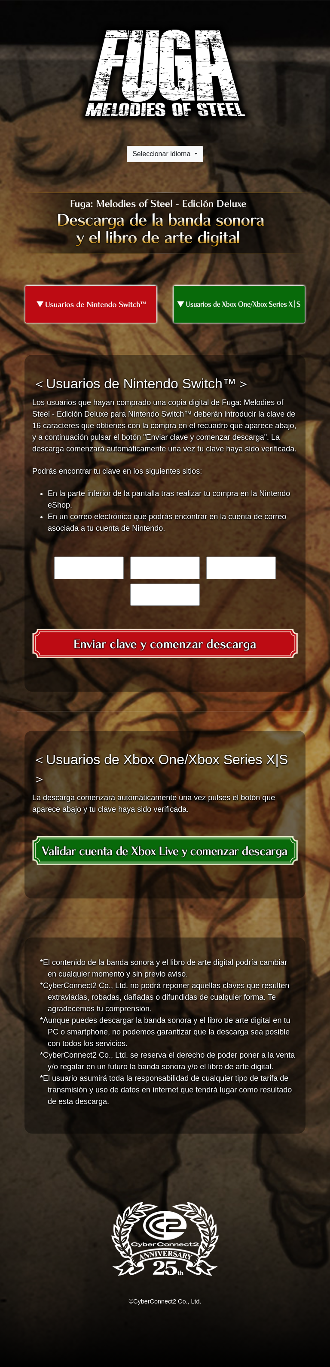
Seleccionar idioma (162, 153)
